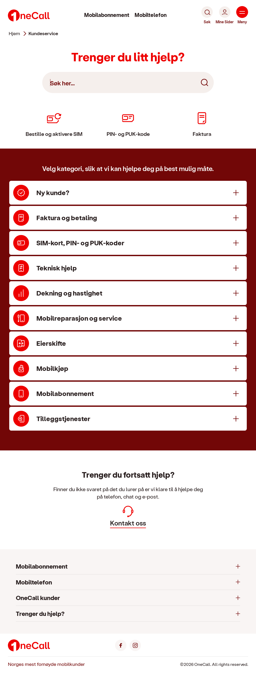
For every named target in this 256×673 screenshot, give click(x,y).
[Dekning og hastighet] (128, 293)
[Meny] (242, 15)
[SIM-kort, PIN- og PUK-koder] (128, 243)
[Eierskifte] (128, 343)
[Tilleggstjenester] (128, 419)
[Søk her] (128, 82)
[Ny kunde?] (128, 193)
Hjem (14, 33)
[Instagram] (135, 644)
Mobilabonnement (106, 15)
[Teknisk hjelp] (128, 268)
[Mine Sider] (225, 15)
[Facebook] (121, 644)
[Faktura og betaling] (128, 218)
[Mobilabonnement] (128, 393)
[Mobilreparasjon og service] (128, 318)
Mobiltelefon (151, 15)
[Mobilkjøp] (128, 368)
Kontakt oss (128, 516)
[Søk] (207, 15)
